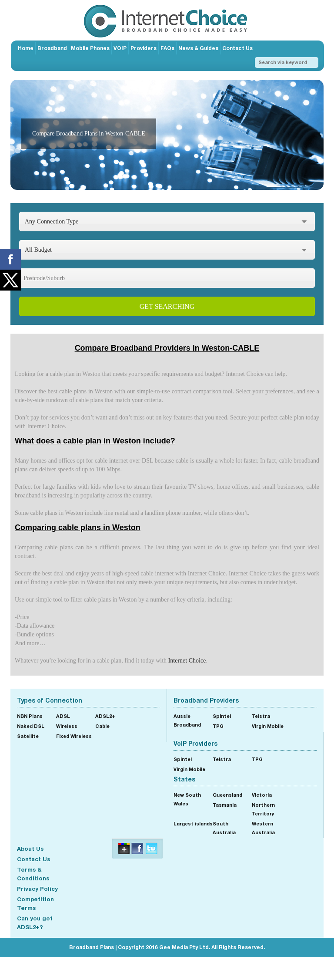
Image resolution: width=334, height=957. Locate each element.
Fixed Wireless (74, 736)
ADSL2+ (105, 716)
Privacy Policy (37, 888)
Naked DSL (30, 726)
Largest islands (193, 823)
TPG (218, 726)
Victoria (262, 795)
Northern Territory (263, 809)
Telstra (261, 716)
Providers (143, 48)
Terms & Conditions (33, 874)
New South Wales (187, 799)
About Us (30, 848)
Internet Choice (187, 660)
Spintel (222, 716)
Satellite (28, 736)
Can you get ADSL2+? (35, 922)
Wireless (66, 726)
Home (25, 48)
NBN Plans (30, 716)
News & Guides (198, 48)
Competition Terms (35, 903)
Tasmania (225, 805)
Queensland (227, 795)
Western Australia (263, 828)
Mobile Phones (90, 48)
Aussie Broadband (187, 720)
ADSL (63, 716)
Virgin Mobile (268, 726)
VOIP (120, 48)
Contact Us (237, 48)
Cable (102, 726)
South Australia (224, 828)
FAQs (167, 48)
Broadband (52, 48)
